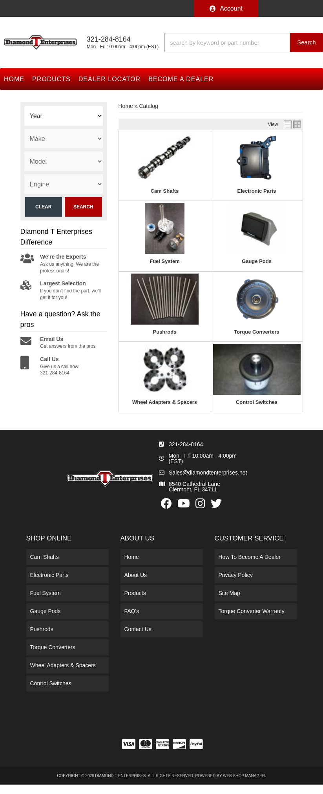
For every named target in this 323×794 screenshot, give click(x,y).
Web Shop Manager (244, 776)
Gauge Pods (257, 261)
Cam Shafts (165, 191)
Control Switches (256, 402)
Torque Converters (256, 332)
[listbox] (63, 116)
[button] (243, 42)
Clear (43, 207)
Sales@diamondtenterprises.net (208, 472)
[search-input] (227, 42)
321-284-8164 (186, 444)
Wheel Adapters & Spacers (164, 402)
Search (83, 207)
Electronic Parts (256, 191)
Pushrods (165, 332)
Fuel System (165, 261)
